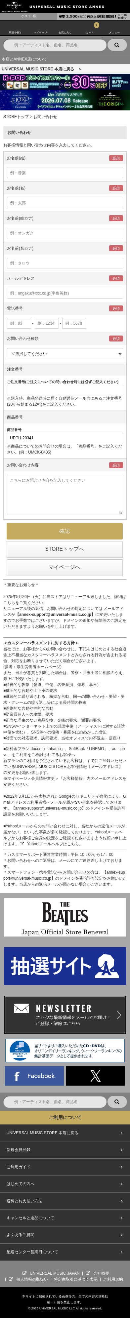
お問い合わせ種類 (23, 338)
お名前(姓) (16, 158)
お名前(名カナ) (20, 248)
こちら (9, 602)
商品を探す (15, 31)
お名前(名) (16, 188)
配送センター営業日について (32, 1252)
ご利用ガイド (18, 1167)
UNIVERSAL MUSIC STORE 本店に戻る (42, 1133)
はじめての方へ (20, 1183)
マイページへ (64, 567)
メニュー (114, 31)
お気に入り (65, 31)
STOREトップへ (64, 549)
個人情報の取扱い (32, 1279)
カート (90, 31)
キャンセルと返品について (30, 1218)
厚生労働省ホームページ (38, 666)
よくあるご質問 (20, 1234)
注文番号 (15, 369)
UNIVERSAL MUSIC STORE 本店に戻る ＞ (42, 69)
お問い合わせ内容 (23, 465)
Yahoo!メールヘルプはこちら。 (55, 844)
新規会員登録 (18, 1149)
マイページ (40, 31)
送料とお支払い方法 (24, 1201)
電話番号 (15, 308)
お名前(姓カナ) (20, 218)
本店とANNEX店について (24, 59)
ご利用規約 (113, 1279)
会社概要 (101, 1273)
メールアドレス (21, 278)
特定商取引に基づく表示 (76, 1279)
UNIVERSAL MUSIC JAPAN (55, 1273)
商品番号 (15, 417)
